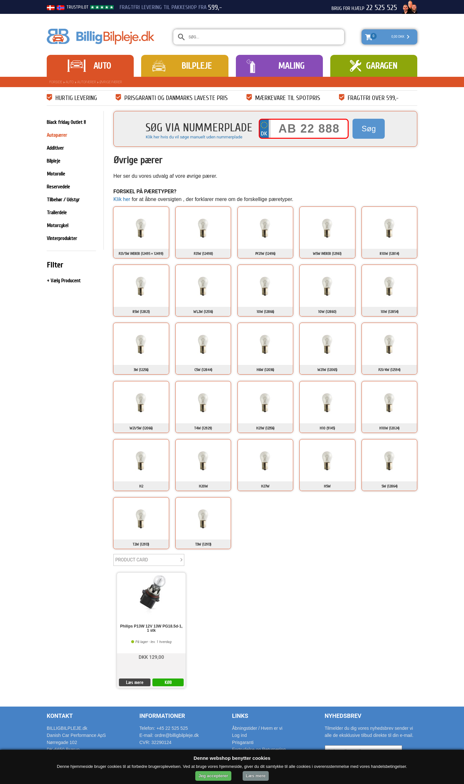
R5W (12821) (141, 311)
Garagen (381, 66)
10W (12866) (265, 311)
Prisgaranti (243, 742)
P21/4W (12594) (389, 369)
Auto (102, 66)
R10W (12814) (389, 253)
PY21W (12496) (265, 253)
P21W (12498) (203, 253)
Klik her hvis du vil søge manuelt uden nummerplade (194, 137)
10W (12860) (327, 311)
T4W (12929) (203, 428)
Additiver (55, 148)
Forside (55, 82)
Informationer (162, 715)
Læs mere (134, 682)
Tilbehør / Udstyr (63, 200)
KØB (168, 682)
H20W (203, 486)
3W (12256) (141, 369)
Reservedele (58, 187)
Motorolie (56, 174)
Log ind (239, 735)
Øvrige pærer (111, 82)
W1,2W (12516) (203, 311)
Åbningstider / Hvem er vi (257, 728)
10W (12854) (390, 311)
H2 (141, 486)
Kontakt (60, 715)
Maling (291, 66)
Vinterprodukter (62, 238)
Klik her (121, 199)
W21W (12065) (327, 369)
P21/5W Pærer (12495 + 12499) (141, 253)
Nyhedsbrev (343, 715)
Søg (369, 128)
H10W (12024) (389, 428)
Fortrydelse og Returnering (259, 749)
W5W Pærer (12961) (327, 253)
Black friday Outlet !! (66, 122)
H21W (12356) (265, 428)
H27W (265, 486)
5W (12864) (390, 486)
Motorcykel (57, 225)
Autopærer (86, 82)
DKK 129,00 (151, 656)
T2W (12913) (141, 544)
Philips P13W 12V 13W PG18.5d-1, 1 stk (151, 628)
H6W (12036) (265, 369)
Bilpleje (196, 66)
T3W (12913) (203, 544)
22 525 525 (381, 8)
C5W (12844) (203, 369)
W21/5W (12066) (141, 428)
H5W (327, 486)
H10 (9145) (327, 428)
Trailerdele (57, 213)
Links (240, 715)
